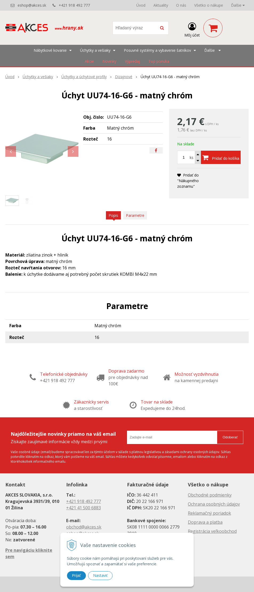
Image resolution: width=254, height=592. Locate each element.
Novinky (109, 61)
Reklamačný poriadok (209, 513)
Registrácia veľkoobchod (212, 531)
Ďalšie (238, 5)
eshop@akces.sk (32, 5)
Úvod (140, 5)
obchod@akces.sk (83, 527)
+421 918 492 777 (74, 5)
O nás (181, 5)
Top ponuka (158, 61)
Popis (113, 215)
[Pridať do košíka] (221, 157)
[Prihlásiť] (192, 29)
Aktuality (160, 5)
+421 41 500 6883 (83, 508)
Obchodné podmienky (210, 495)
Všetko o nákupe (208, 5)
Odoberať (230, 437)
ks (191, 157)
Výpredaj (132, 61)
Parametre (135, 215)
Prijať (76, 575)
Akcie (89, 61)
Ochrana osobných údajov (214, 504)
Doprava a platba (205, 522)
